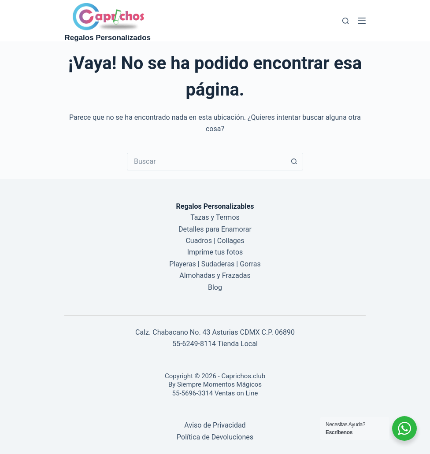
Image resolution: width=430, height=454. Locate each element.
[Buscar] (345, 21)
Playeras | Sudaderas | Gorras (214, 264)
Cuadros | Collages (214, 240)
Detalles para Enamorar (215, 229)
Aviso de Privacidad (214, 425)
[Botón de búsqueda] (294, 161)
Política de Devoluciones (215, 437)
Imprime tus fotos (215, 252)
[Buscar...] (206, 161)
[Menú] (362, 21)
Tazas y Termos (215, 217)
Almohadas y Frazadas (215, 275)
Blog (215, 287)
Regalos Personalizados (107, 37)
